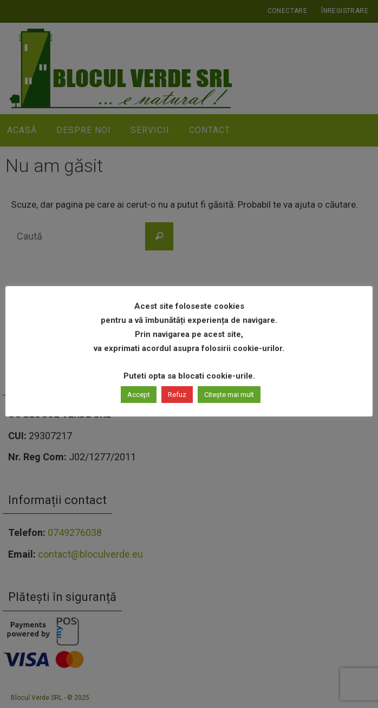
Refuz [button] (177, 395)
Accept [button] (138, 395)
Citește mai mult (229, 395)
